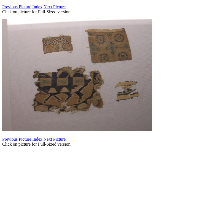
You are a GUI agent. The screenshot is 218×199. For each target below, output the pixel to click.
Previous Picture (16, 6)
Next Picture (55, 6)
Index (37, 6)
